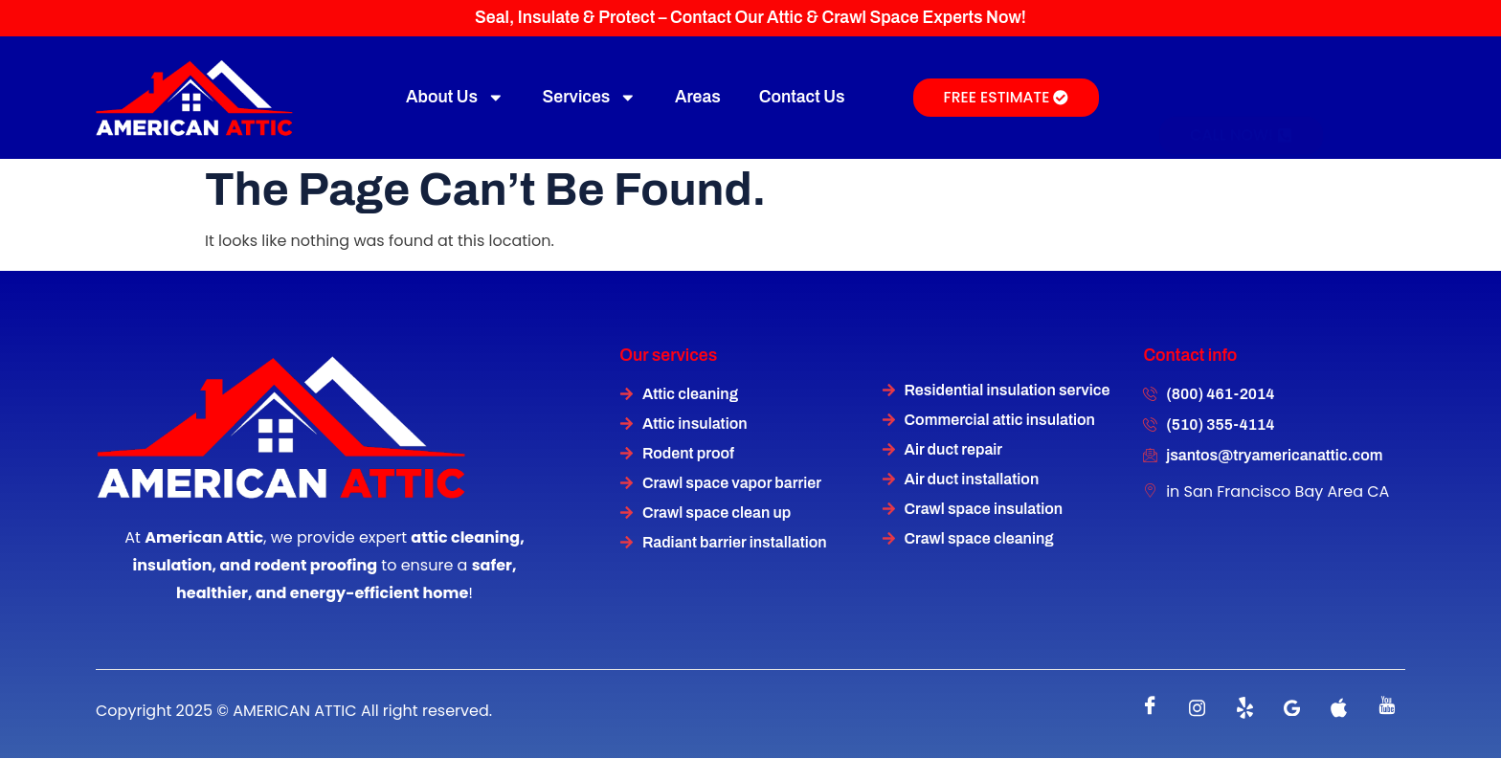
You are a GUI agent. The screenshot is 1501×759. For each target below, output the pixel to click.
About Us (455, 97)
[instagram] (1197, 708)
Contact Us (802, 97)
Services (590, 97)
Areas (698, 97)
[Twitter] (1244, 708)
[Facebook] (1150, 708)
